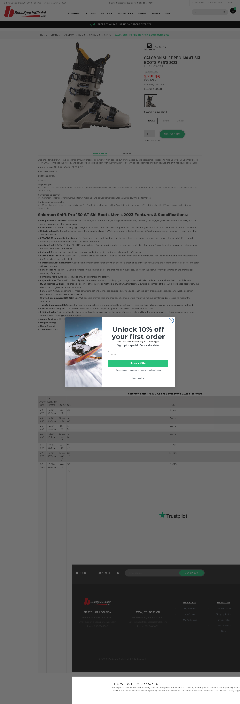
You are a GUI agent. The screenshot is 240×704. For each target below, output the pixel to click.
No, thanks (138, 378)
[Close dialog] (171, 320)
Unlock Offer (138, 363)
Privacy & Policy (226, 690)
